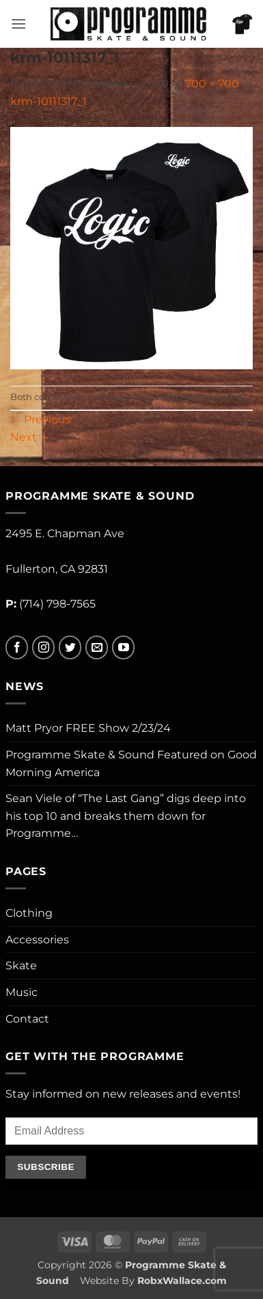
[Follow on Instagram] (43, 647)
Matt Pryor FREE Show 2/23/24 (88, 728)
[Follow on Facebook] (16, 647)
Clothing (29, 913)
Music (21, 992)
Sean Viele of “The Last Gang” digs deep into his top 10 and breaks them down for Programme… (125, 816)
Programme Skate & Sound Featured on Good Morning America (131, 763)
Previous (40, 419)
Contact (27, 1018)
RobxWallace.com (182, 1280)
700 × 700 (212, 83)
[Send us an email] (96, 647)
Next (30, 437)
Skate (21, 965)
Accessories (37, 939)
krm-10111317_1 (48, 101)
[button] (18, 23)
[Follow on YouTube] (123, 647)
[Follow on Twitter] (70, 647)
